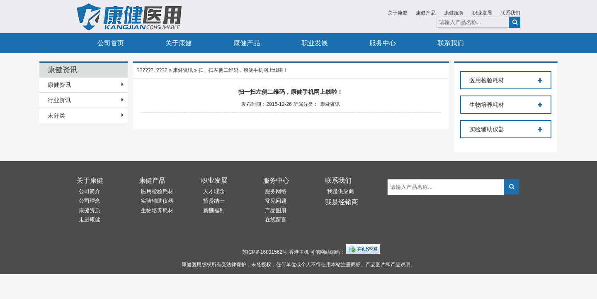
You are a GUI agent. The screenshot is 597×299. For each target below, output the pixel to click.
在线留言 (275, 219)
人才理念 (214, 191)
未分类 (56, 115)
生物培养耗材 (505, 105)
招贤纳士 (214, 201)
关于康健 (398, 13)
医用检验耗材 (505, 80)
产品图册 (275, 210)
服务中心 (382, 43)
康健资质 (89, 210)
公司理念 (89, 201)
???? (161, 70)
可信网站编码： (327, 252)
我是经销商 (341, 202)
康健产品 (426, 13)
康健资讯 (59, 84)
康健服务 (454, 13)
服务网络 (275, 191)
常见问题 (275, 201)
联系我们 (510, 13)
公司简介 (89, 191)
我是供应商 (340, 191)
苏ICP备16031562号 (264, 252)
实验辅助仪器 (505, 129)
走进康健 (89, 219)
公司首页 (110, 43)
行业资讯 (59, 100)
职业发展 (482, 13)
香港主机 (299, 252)
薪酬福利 (214, 210)
